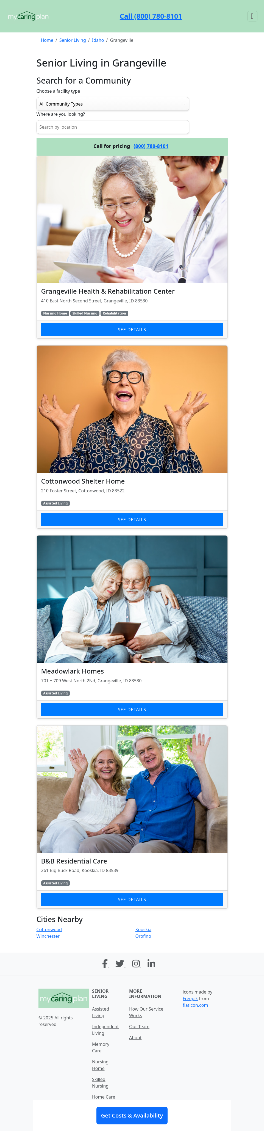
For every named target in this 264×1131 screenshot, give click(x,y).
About (135, 1038)
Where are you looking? (61, 114)
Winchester (48, 936)
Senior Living (72, 40)
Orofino (143, 936)
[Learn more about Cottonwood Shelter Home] (132, 437)
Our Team (139, 1027)
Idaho (98, 40)
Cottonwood (49, 929)
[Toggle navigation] (252, 16)
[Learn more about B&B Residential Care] (132, 817)
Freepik (190, 998)
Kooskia (143, 929)
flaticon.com (195, 1005)
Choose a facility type (58, 91)
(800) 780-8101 (151, 146)
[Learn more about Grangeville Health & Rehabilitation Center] (132, 247)
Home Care (103, 1097)
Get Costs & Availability (132, 1115)
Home (47, 40)
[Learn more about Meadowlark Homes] (132, 627)
